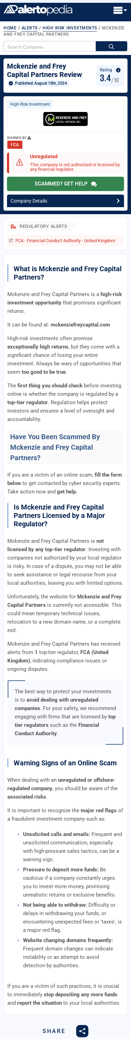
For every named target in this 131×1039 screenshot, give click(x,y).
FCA (15, 144)
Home (9, 28)
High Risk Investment (30, 104)
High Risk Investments (70, 28)
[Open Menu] (121, 11)
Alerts (30, 28)
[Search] (111, 46)
